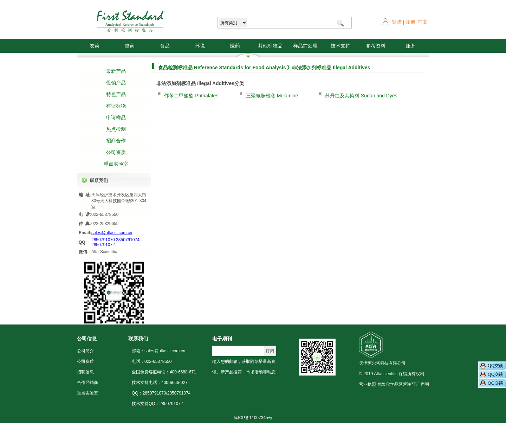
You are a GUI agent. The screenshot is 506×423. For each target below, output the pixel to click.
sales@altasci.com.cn (111, 232)
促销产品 (116, 82)
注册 (410, 22)
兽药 (130, 46)
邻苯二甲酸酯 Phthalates (191, 95)
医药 (235, 46)
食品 (165, 46)
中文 (423, 22)
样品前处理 (305, 46)
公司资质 (116, 152)
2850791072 (103, 244)
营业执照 (367, 384)
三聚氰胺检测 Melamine (272, 95)
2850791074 (128, 239)
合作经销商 (87, 382)
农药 (94, 46)
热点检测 (116, 129)
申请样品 (116, 117)
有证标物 (116, 106)
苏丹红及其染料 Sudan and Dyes (361, 95)
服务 (411, 46)
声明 (425, 384)
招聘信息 (85, 372)
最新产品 (116, 71)
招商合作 (116, 140)
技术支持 (340, 46)
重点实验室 (116, 164)
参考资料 (375, 46)
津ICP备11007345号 (253, 417)
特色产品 (116, 94)
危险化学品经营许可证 (398, 384)
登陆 (397, 22)
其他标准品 (270, 46)
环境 (200, 46)
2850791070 (103, 239)
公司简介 (85, 350)
